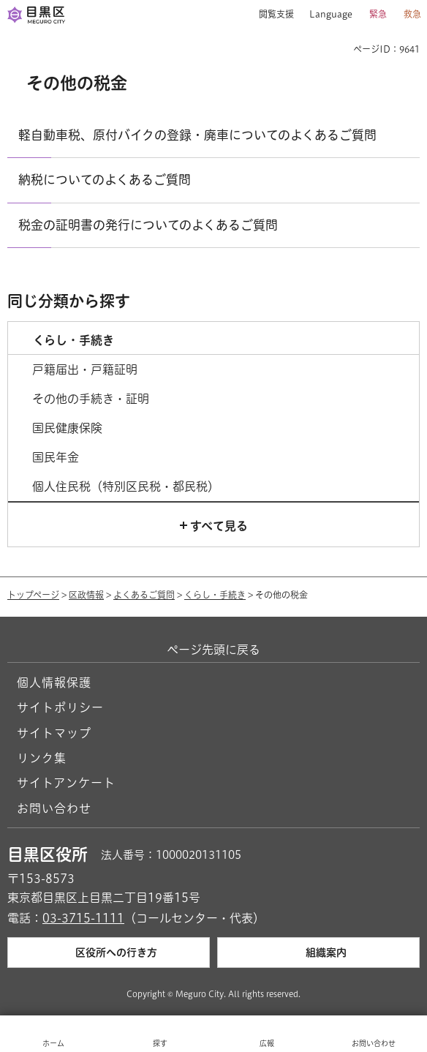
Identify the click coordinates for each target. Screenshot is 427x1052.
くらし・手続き (215, 594)
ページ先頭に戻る (213, 649)
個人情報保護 (54, 682)
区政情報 (86, 594)
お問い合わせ (54, 808)
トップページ (33, 594)
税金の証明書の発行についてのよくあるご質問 (148, 225)
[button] (271, 14)
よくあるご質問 (144, 594)
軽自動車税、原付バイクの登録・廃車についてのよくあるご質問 (197, 135)
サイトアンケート (66, 783)
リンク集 (42, 758)
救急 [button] (412, 14)
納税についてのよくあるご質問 (104, 179)
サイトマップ (54, 733)
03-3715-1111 (83, 918)
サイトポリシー (60, 707)
